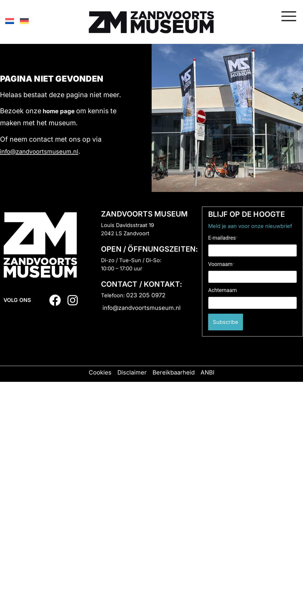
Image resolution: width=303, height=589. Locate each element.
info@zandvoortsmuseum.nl (39, 151)
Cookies (100, 372)
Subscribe (225, 322)
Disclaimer (132, 372)
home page (59, 111)
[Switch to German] (24, 21)
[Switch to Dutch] (9, 21)
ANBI (207, 372)
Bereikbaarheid (174, 372)
